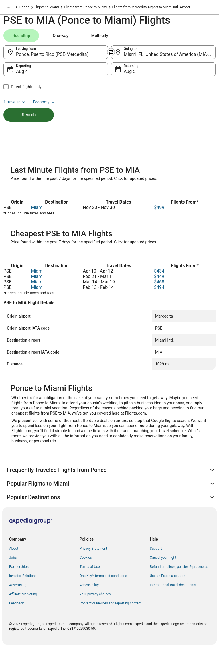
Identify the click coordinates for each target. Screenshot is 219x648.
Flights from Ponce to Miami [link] (85, 7)
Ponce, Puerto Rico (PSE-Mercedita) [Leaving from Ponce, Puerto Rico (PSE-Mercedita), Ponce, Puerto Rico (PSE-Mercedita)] (52, 54)
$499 (159, 207)
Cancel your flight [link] (163, 558)
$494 (159, 287)
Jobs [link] (13, 558)
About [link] (13, 549)
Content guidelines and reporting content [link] (110, 603)
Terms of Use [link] (90, 567)
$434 (159, 271)
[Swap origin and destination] (111, 52)
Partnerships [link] (19, 567)
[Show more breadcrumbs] (8, 7)
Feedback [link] (16, 603)
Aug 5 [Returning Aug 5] (129, 71)
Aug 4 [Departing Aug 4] (22, 71)
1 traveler (14, 102)
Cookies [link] (86, 558)
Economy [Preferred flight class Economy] (44, 102)
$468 (159, 282)
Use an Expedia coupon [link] (167, 576)
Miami (37, 207)
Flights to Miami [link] (47, 7)
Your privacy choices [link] (95, 594)
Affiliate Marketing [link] (23, 594)
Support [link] (156, 549)
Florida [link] (24, 7)
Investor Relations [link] (22, 576)
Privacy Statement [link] (93, 549)
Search (29, 114)
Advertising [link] (17, 585)
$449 (159, 276)
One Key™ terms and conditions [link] (103, 576)
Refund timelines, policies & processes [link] (179, 567)
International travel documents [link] (173, 585)
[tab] (21, 35)
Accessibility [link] (89, 585)
